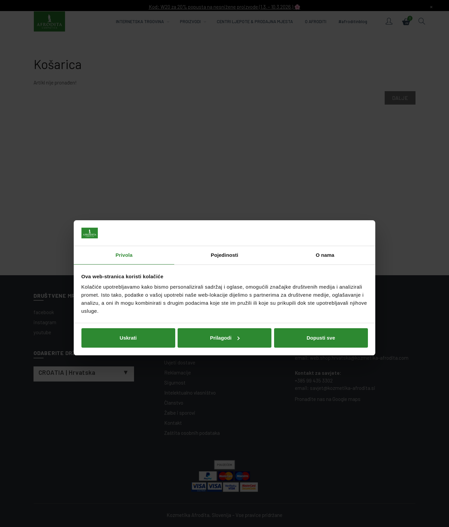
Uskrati (128, 313)
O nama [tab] (325, 231)
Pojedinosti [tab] (224, 231)
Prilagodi (225, 313)
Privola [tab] (124, 231)
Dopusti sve (321, 313)
